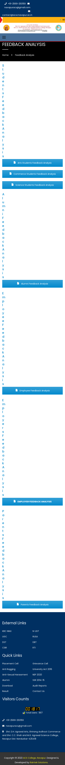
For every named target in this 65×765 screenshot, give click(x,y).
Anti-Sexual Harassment (15, 674)
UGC (4, 636)
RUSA (35, 636)
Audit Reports (40, 685)
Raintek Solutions (39, 762)
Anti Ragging (8, 669)
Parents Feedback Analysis (33, 604)
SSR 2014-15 (38, 680)
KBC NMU (6, 631)
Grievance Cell (40, 663)
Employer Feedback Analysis (32, 501)
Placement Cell (10, 663)
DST (4, 642)
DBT (35, 642)
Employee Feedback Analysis (32, 390)
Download (7, 685)
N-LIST (36, 631)
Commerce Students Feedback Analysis (32, 173)
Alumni (6, 680)
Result (5, 691)
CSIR (4, 647)
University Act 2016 (42, 669)
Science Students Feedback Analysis (32, 185)
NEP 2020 (37, 674)
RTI (34, 647)
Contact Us (38, 691)
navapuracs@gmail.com (17, 725)
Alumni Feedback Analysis (32, 283)
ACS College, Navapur (34, 757)
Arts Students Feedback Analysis (32, 162)
